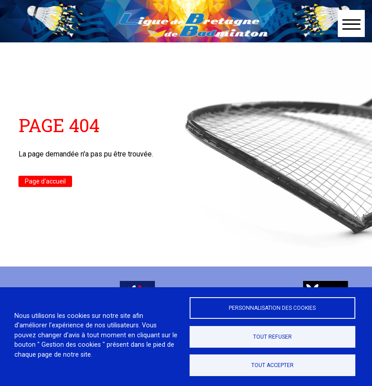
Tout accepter (272, 365)
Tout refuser (272, 337)
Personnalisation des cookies (272, 308)
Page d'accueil (45, 181)
